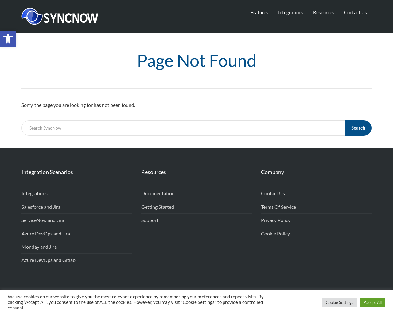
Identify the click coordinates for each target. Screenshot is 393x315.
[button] (8, 39)
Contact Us (355, 12)
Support (149, 220)
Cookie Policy (275, 233)
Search (358, 127)
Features (259, 12)
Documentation (158, 193)
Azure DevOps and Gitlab (48, 260)
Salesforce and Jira (40, 207)
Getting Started (157, 207)
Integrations (290, 12)
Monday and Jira (39, 247)
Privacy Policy (275, 220)
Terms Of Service (278, 207)
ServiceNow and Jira (42, 220)
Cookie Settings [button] (339, 302)
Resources (323, 12)
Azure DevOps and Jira (45, 233)
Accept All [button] (373, 302)
